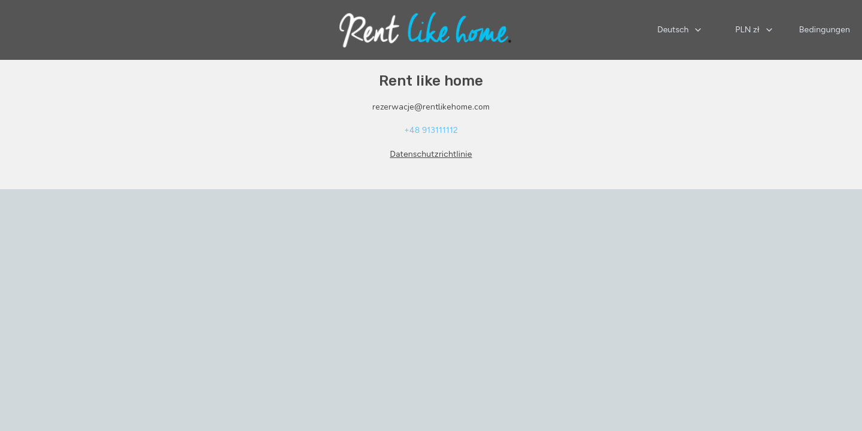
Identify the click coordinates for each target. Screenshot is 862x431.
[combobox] (680, 30)
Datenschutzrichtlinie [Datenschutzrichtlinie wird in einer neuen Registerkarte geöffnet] (431, 154)
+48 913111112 (431, 130)
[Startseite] (425, 30)
